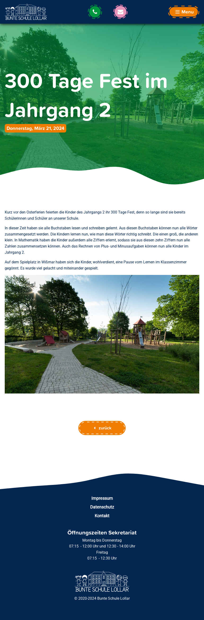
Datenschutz (102, 507)
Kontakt (102, 515)
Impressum (102, 498)
